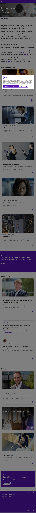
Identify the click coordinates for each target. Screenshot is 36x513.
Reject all (14, 86)
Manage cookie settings (23, 86)
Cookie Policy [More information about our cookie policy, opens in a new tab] (29, 83)
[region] (18, 82)
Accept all (7, 86)
